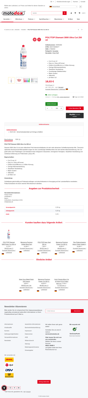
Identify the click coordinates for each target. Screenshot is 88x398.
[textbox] (63, 7)
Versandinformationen (11, 337)
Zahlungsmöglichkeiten (11, 334)
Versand (60, 87)
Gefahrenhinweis (51, 104)
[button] (71, 13)
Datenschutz (29, 334)
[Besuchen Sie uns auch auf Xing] (14, 387)
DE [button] (51, 1)
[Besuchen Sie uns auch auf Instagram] (10, 387)
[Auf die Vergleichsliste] (35, 39)
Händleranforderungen (63, 1)
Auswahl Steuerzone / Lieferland (56, 89)
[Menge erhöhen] (61, 108)
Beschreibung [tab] (8, 139)
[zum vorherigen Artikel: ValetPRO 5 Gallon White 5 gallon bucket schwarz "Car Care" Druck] (78, 29)
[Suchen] (47, 13)
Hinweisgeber (29, 350)
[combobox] (63, 7)
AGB (26, 337)
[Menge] (52, 108)
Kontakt (83, 1)
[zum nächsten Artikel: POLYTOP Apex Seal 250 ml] (82, 29)
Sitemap (27, 344)
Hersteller (55, 51)
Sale (78, 19)
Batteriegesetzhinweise (32, 347)
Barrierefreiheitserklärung (32, 327)
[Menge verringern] (47, 108)
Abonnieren (77, 311)
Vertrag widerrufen (44, 381)
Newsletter (7, 340)
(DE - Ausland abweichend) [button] (63, 97)
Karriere (75, 1)
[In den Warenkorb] (5, 35)
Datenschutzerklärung (35, 310)
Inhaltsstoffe (8, 327)
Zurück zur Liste (9, 29)
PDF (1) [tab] (17, 139)
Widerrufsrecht (29, 340)
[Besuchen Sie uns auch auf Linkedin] (18, 387)
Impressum (28, 330)
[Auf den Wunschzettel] (39, 39)
